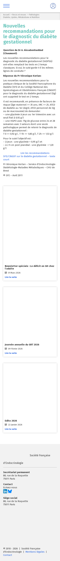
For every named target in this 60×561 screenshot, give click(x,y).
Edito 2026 (11, 420)
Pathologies (34, 15)
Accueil (6, 15)
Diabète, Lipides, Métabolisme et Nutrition (21, 17)
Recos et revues (19, 15)
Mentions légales (34, 551)
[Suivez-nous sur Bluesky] (10, 492)
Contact (7, 555)
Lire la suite (11, 277)
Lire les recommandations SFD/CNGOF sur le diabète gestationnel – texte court (29, 156)
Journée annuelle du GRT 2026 (22, 344)
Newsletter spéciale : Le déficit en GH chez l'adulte (29, 267)
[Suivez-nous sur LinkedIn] (5, 492)
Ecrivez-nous (10, 487)
